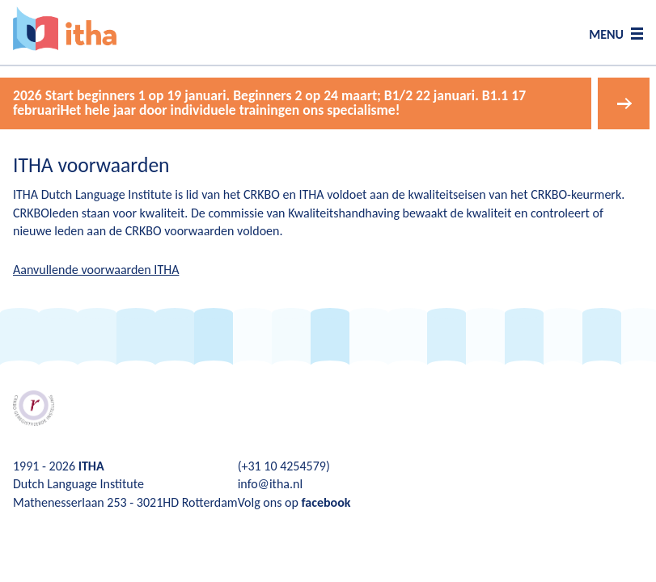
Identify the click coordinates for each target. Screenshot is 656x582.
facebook (325, 502)
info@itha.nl (270, 483)
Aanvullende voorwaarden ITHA (96, 269)
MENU (606, 34)
